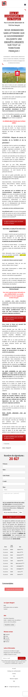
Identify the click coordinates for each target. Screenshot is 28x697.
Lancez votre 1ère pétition (10, 622)
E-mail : (5, 481)
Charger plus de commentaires (14, 589)
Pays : (4, 487)
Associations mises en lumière (11, 607)
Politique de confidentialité (14, 671)
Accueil (14, 668)
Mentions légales (14, 678)
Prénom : (5, 464)
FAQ (14, 681)
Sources (6, 443)
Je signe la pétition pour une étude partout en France (13, 222)
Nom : (4, 469)
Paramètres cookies (9, 624)
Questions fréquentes (9, 618)
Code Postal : (6, 475)
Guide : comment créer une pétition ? (12, 620)
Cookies (14, 673)
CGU (14, 676)
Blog (5, 605)
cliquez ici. (20, 663)
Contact (5, 609)
